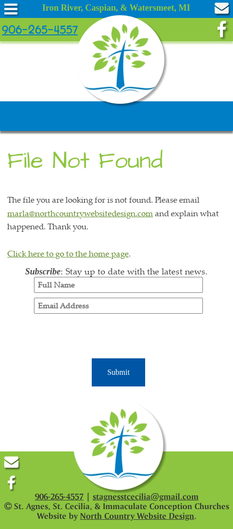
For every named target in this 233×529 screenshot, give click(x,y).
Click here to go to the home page (68, 253)
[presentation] (118, 337)
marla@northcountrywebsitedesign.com (80, 213)
